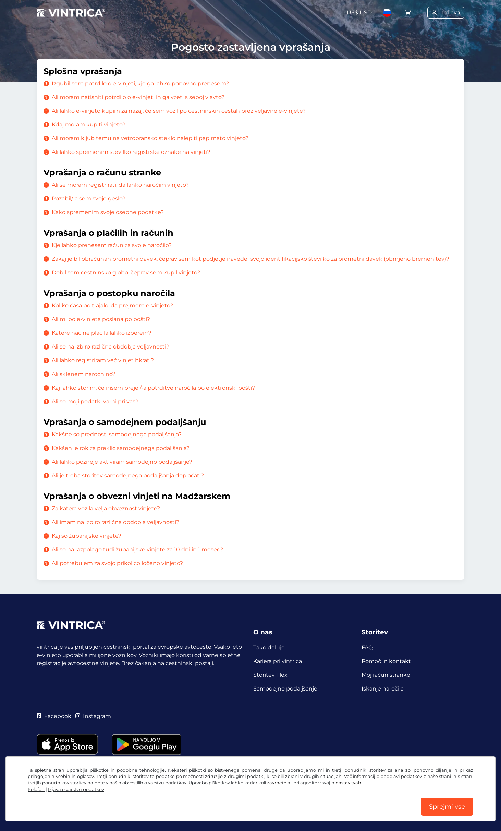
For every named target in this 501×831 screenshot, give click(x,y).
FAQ (367, 647)
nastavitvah (348, 782)
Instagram (93, 716)
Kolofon (36, 789)
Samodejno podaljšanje (285, 688)
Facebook (54, 716)
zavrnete (276, 782)
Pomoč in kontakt (386, 661)
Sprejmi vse (447, 806)
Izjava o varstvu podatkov (76, 789)
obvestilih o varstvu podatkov (154, 782)
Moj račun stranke (386, 675)
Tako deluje (269, 647)
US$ (359, 12)
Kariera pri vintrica (277, 661)
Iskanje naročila (383, 688)
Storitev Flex (270, 675)
